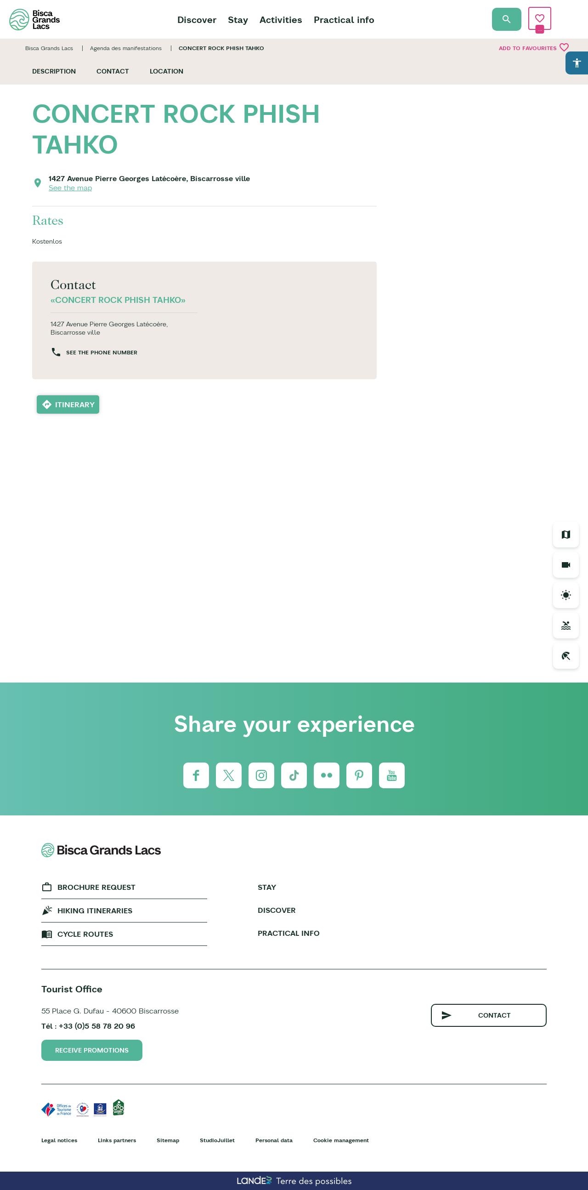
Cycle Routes (85, 934)
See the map (70, 187)
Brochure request (96, 887)
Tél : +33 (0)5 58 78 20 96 (88, 1026)
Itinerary (75, 404)
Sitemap (168, 1140)
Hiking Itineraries (94, 910)
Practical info (344, 19)
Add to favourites (534, 47)
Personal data (274, 1140)
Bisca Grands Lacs (49, 48)
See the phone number (101, 352)
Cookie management (341, 1140)
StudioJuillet (217, 1140)
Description (54, 71)
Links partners (117, 1140)
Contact (112, 71)
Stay (238, 19)
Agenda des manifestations (126, 48)
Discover (196, 19)
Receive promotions (92, 1050)
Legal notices (59, 1140)
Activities (281, 19)
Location (166, 71)
